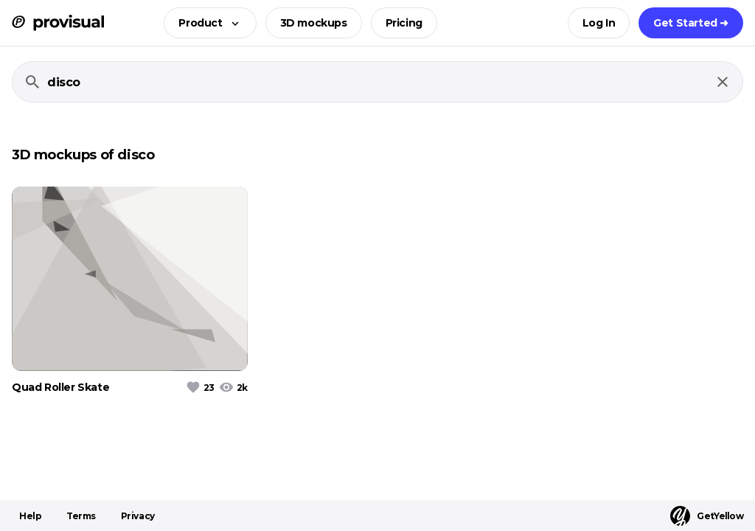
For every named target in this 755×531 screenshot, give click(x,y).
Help (30, 515)
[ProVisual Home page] (58, 23)
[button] (205, 22)
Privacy (138, 515)
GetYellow (706, 516)
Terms (81, 515)
